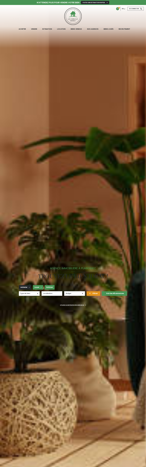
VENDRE (34, 29)
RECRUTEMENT (124, 29)
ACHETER (22, 29)
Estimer (49, 287)
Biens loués (108, 29)
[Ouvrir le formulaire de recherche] (93, 293)
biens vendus (76, 29)
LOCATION (61, 29)
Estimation (47, 29)
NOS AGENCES (92, 29)
